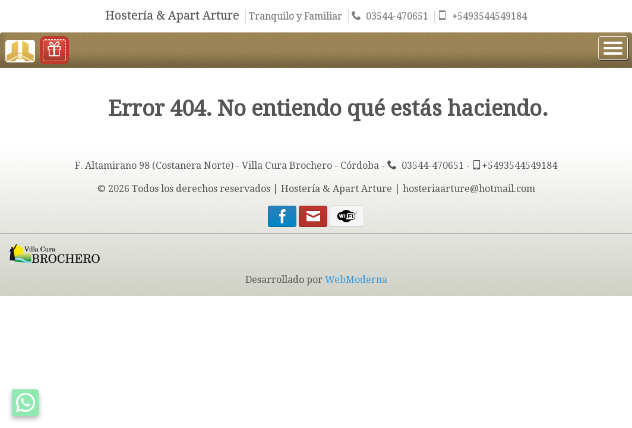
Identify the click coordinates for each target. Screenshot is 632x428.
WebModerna (356, 279)
